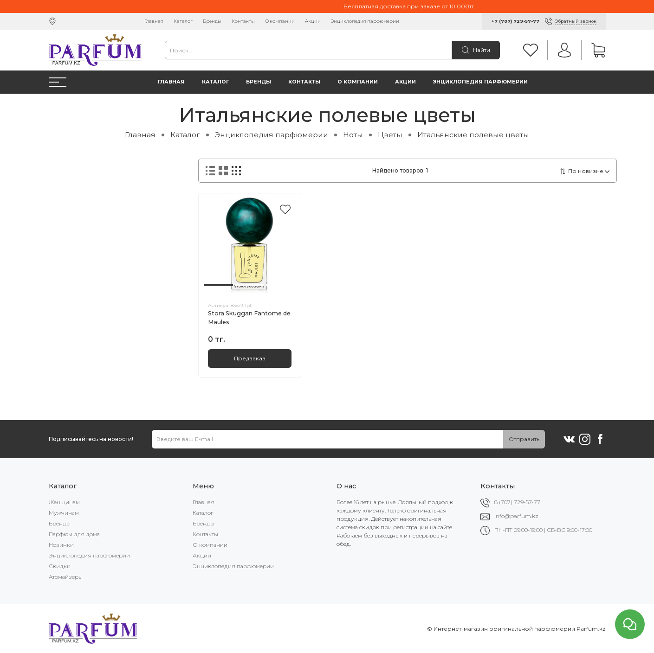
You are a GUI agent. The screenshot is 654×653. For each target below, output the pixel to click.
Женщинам (64, 502)
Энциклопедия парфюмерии (365, 21)
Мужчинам (64, 512)
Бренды (212, 21)
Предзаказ (249, 358)
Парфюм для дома (74, 534)
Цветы (390, 134)
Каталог (183, 21)
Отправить (524, 438)
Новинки (61, 544)
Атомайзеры (66, 576)
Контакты (243, 21)
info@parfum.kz (516, 515)
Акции (313, 21)
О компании (280, 21)
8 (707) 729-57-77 (517, 502)
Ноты (353, 134)
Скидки (60, 566)
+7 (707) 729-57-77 (515, 21)
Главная (153, 21)
